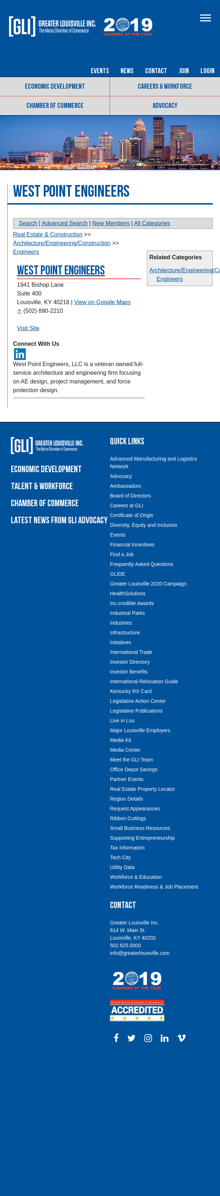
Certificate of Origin (131, 515)
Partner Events (127, 779)
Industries (121, 623)
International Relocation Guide (144, 681)
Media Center (125, 750)
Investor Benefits (129, 672)
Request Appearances (135, 808)
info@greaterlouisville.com (139, 953)
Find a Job (122, 554)
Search (28, 223)
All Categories (152, 223)
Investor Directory (130, 662)
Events (100, 71)
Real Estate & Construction (47, 234)
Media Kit (120, 740)
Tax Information (127, 848)
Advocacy (165, 105)
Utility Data (122, 867)
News (127, 71)
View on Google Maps (102, 302)
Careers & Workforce (165, 86)
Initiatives (120, 642)
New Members (111, 223)
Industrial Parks (127, 613)
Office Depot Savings (133, 769)
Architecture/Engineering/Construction (61, 243)
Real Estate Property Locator (142, 789)
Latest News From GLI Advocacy (59, 520)
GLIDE (117, 574)
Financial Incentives (132, 544)
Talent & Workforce (42, 486)
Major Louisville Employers (140, 730)
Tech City (120, 857)
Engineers (170, 279)
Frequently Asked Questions (141, 564)
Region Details (126, 799)
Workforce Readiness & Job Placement (154, 887)
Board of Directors (130, 496)
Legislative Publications (136, 711)
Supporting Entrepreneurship (142, 838)
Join (184, 71)
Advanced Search (65, 223)
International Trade (131, 652)
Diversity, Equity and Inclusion (143, 525)
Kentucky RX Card (131, 691)
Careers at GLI (126, 505)
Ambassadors (125, 486)
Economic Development (55, 86)
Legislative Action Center (138, 701)
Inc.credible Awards (132, 603)
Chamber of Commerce (55, 105)
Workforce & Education (136, 877)
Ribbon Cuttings (128, 818)
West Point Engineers (61, 270)
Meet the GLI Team (131, 760)
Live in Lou (122, 720)
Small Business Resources (140, 828)
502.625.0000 (125, 945)
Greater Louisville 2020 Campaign (148, 584)
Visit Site (28, 328)
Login (207, 71)
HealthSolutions (127, 593)
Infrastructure (125, 632)
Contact (156, 71)
